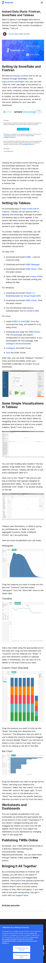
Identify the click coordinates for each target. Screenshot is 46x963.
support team (22, 895)
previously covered (19, 76)
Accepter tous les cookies (21, 949)
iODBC (28, 257)
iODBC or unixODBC (21, 321)
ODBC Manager (32, 264)
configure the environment (18, 343)
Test (8, 352)
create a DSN (36, 276)
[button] (42, 2)
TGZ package (16, 335)
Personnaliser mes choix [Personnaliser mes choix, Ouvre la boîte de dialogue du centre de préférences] (21, 956)
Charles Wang (14, 34)
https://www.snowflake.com (15, 81)
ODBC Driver (31, 269)
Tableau (14, 211)
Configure (10, 348)
